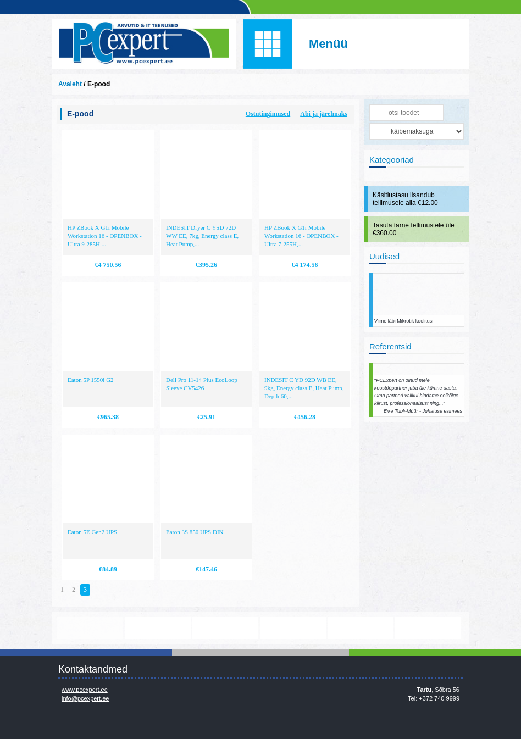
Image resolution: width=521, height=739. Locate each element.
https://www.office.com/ (158, 628)
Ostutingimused (268, 114)
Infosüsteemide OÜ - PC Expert (144, 44)
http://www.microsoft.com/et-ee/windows (293, 628)
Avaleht (70, 84)
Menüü (328, 44)
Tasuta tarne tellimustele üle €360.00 (414, 229)
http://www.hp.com (360, 628)
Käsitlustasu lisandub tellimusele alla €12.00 (405, 199)
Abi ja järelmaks (323, 114)
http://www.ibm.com (428, 628)
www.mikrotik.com (90, 628)
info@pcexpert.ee (85, 698)
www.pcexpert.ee (85, 689)
